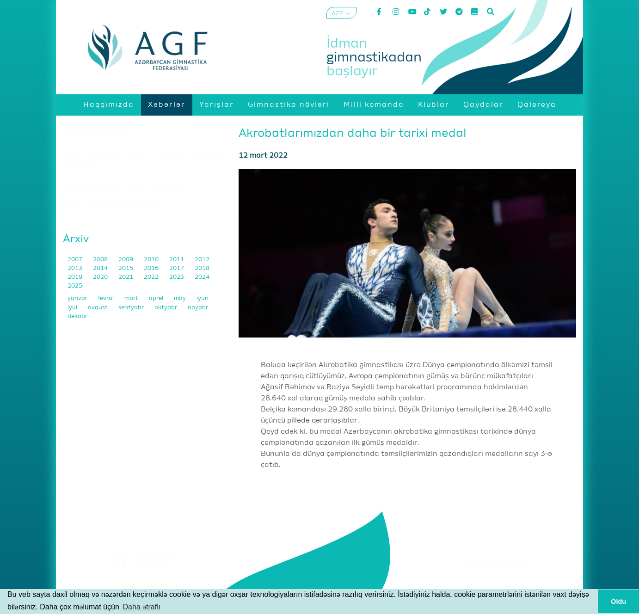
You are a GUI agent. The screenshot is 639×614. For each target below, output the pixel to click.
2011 (177, 260)
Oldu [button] (618, 601)
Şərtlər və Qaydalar (495, 576)
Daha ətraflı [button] (141, 607)
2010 (152, 260)
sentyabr (131, 308)
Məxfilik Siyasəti (495, 588)
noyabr (198, 308)
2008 (101, 260)
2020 (101, 277)
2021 (126, 277)
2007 (76, 260)
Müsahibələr (95, 133)
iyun (203, 298)
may (180, 298)
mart (132, 298)
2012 (202, 260)
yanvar (78, 298)
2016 (152, 268)
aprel (157, 298)
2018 (202, 268)
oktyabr (166, 308)
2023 (177, 277)
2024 (202, 277)
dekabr (77, 316)
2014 (101, 268)
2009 (126, 260)
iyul (73, 308)
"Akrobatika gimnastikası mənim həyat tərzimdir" (126, 186)
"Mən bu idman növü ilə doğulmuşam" (111, 205)
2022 (152, 277)
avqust (98, 308)
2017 (177, 268)
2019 (76, 277)
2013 (76, 268)
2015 (126, 268)
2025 (75, 286)
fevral (106, 298)
